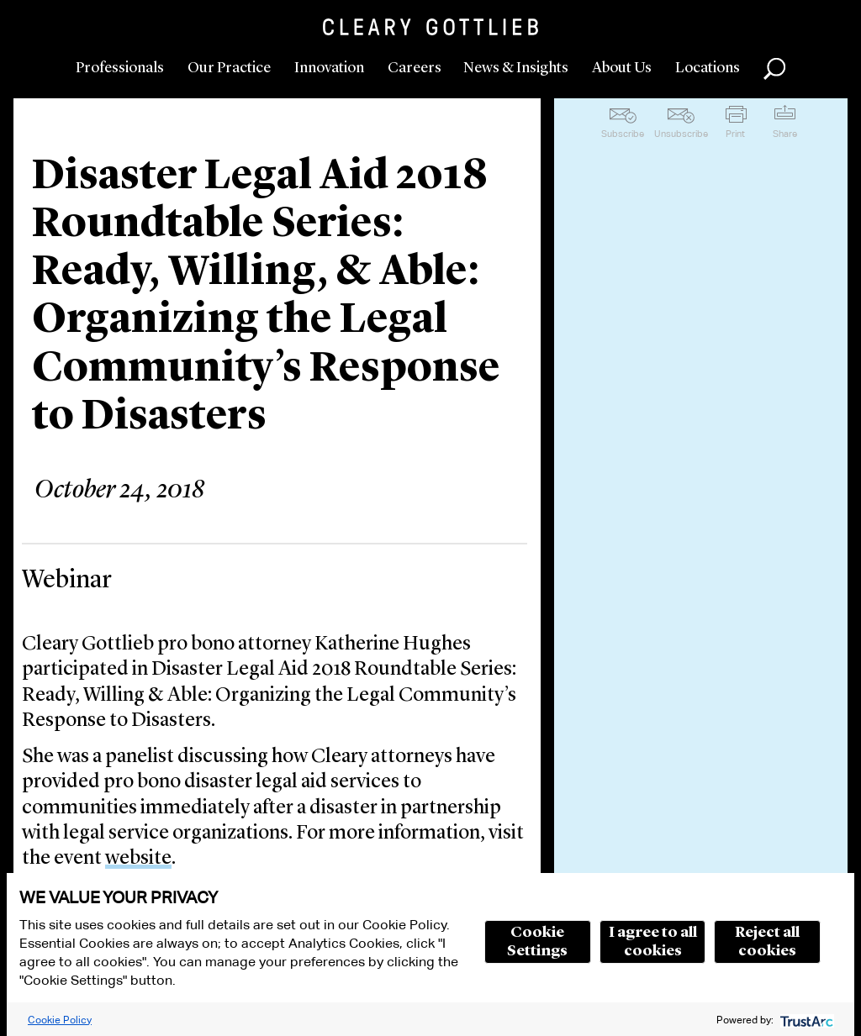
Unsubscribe (681, 133)
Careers (414, 68)
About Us (622, 68)
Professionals (120, 68)
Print (735, 133)
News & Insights (515, 68)
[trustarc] (805, 1019)
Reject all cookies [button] (767, 942)
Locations (707, 68)
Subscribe (622, 133)
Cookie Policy (60, 1019)
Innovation (329, 68)
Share (785, 133)
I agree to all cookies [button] (653, 942)
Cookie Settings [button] (537, 942)
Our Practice (229, 68)
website (138, 859)
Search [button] (774, 69)
